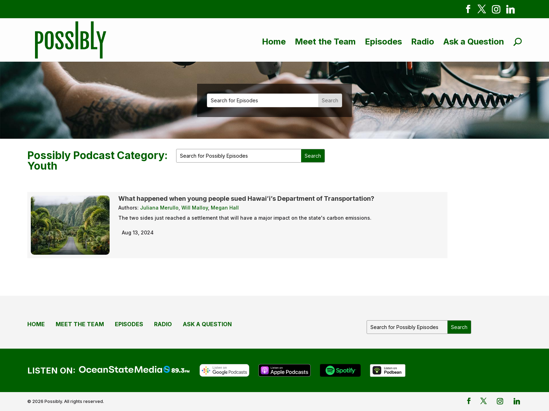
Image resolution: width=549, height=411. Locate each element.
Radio (422, 41)
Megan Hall (225, 208)
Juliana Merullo (159, 208)
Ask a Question (473, 41)
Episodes (383, 41)
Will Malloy (194, 208)
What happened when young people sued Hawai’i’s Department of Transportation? (246, 198)
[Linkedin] (510, 11)
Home (274, 41)
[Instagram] (496, 11)
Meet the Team (325, 41)
